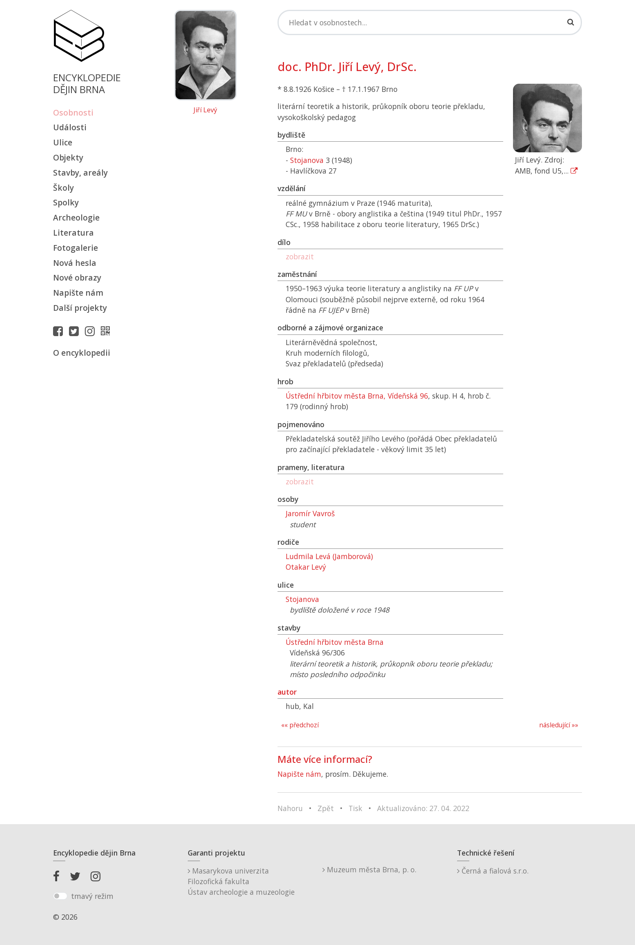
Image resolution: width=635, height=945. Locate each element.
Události (70, 127)
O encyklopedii (81, 352)
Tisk (355, 808)
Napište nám (78, 292)
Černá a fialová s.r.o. (492, 871)
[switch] (60, 896)
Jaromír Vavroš (310, 513)
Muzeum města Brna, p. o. (369, 869)
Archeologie (76, 217)
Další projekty (80, 307)
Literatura (73, 232)
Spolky (66, 202)
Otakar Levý (306, 567)
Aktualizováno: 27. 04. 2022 (423, 808)
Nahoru (290, 808)
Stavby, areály (80, 172)
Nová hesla (74, 262)
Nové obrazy (77, 277)
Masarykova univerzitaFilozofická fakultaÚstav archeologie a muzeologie (241, 881)
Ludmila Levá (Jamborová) (329, 556)
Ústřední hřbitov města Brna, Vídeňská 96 (357, 396)
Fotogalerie (75, 247)
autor (287, 692)
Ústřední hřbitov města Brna (335, 642)
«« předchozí (300, 725)
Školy (63, 187)
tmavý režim (92, 896)
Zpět (326, 808)
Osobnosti (73, 112)
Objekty (68, 157)
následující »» (558, 725)
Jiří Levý (205, 110)
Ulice (62, 142)
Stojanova (307, 160)
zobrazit (300, 256)
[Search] (430, 22)
